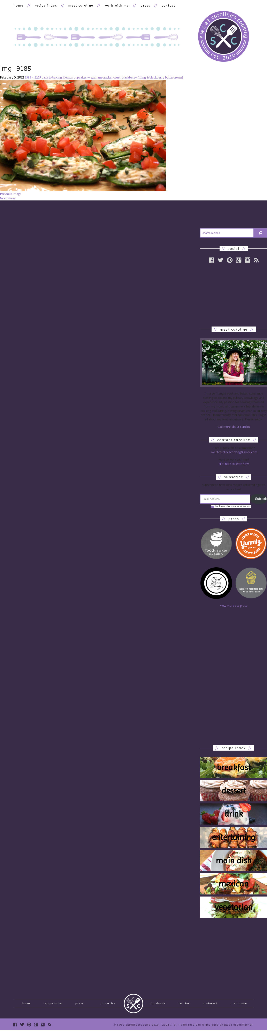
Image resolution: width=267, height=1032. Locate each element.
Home (26, 1004)
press (143, 5)
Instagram (239, 1004)
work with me (115, 5)
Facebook (157, 1004)
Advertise (108, 1004)
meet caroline (79, 5)
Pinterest (210, 1004)
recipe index (45, 5)
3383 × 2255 (33, 78)
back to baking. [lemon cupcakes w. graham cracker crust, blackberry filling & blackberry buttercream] (112, 78)
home (18, 5)
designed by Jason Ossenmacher (228, 1026)
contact (166, 5)
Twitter (184, 1004)
